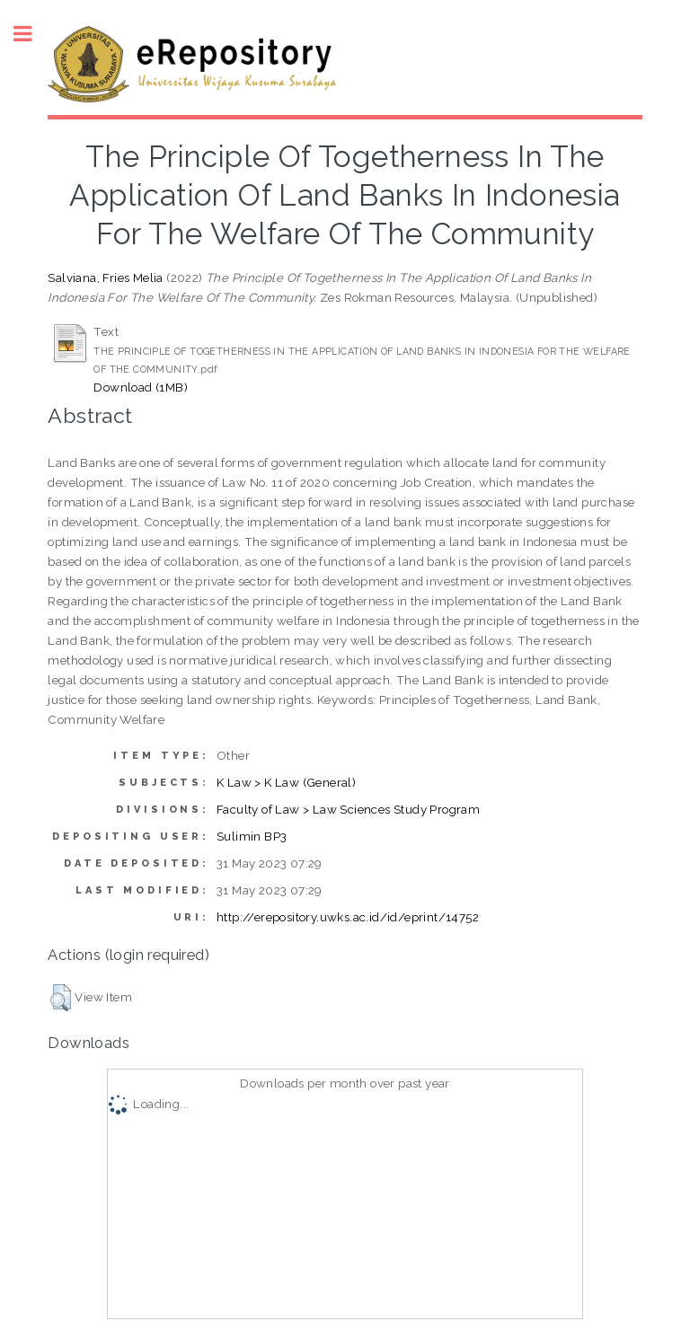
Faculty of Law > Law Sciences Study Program (348, 809)
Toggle (32, 33)
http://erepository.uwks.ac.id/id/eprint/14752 (348, 917)
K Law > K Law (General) (286, 782)
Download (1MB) (140, 387)
